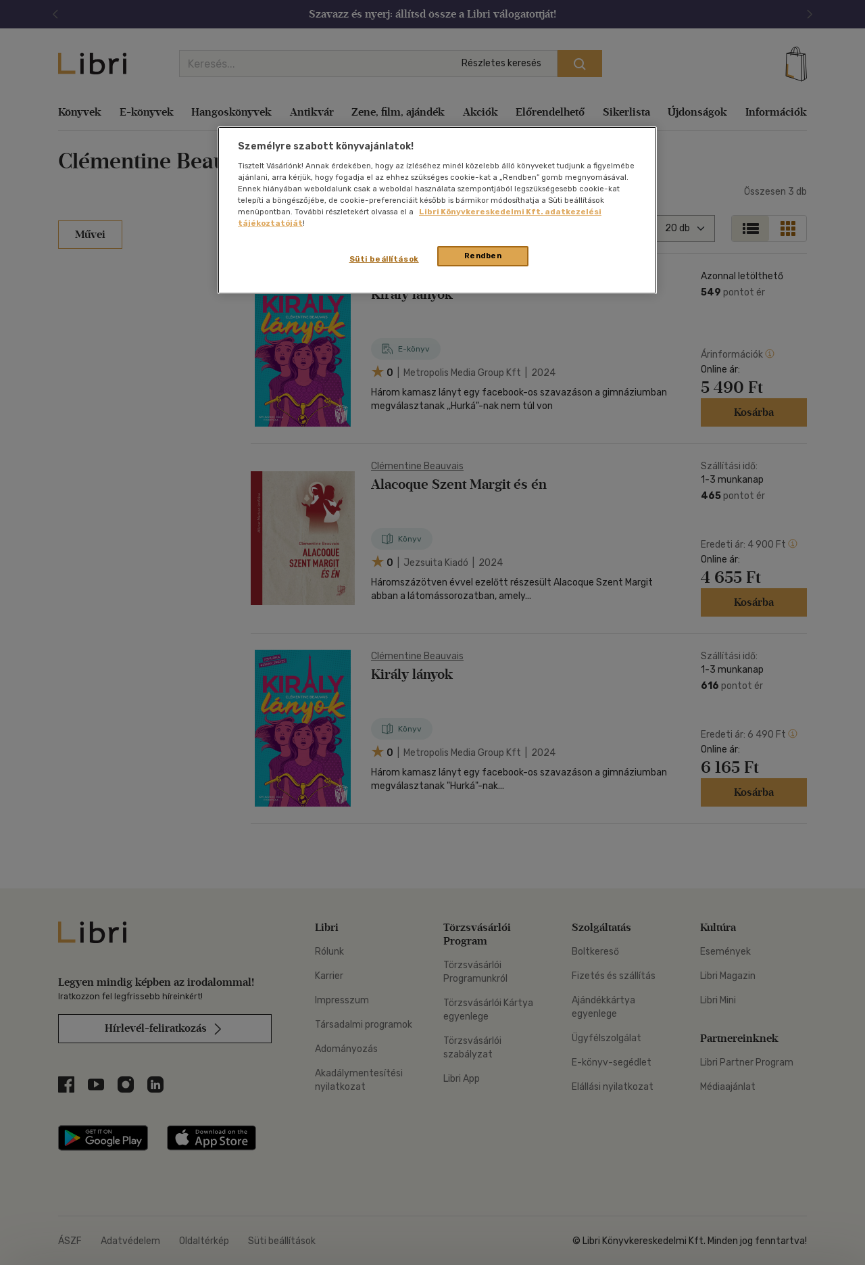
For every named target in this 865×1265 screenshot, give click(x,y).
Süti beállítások (384, 259)
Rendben (483, 255)
